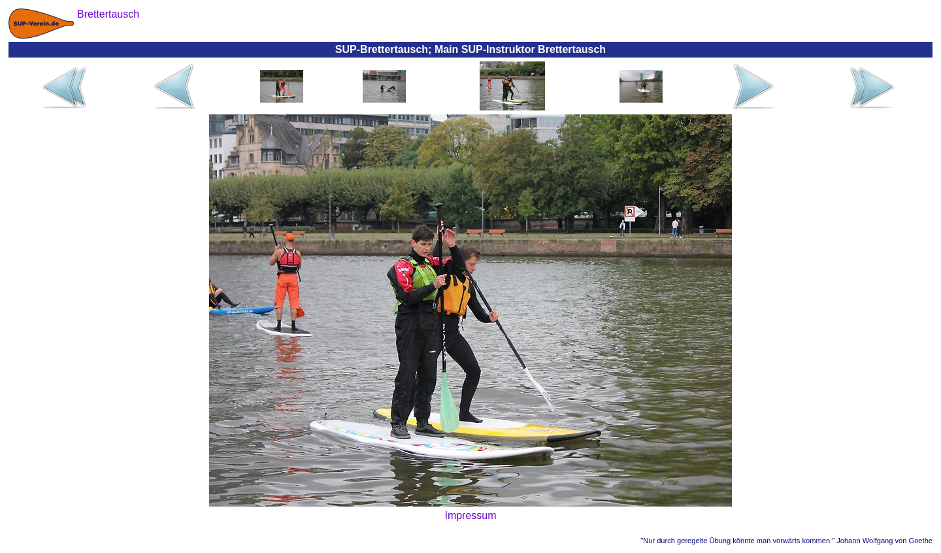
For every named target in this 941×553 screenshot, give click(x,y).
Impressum (470, 515)
